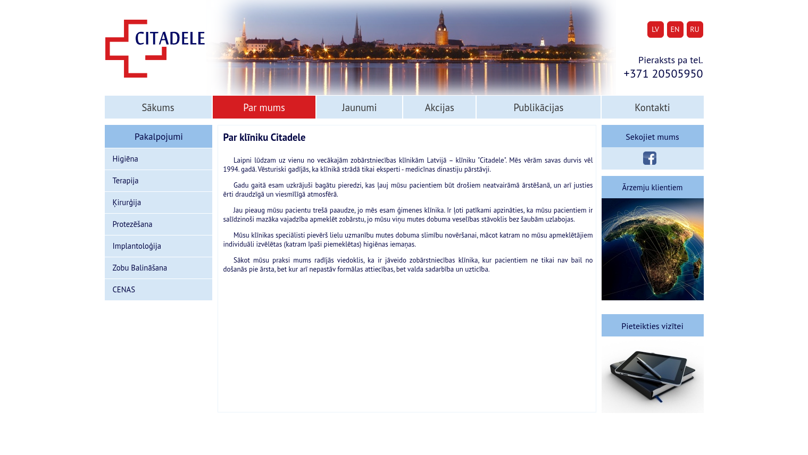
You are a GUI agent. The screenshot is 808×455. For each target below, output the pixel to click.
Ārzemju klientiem (652, 187)
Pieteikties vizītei (652, 326)
